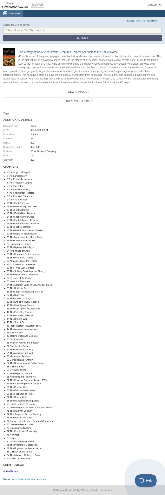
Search (82, 38)
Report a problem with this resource (24, 479)
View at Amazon (78, 91)
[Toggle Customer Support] (146, 480)
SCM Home (59, 490)
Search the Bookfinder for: (16, 25)
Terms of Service (90, 490)
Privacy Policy (73, 490)
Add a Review (10, 471)
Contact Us (106, 490)
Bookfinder (14, 13)
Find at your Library (78, 101)
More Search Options (142, 21)
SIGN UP (37, 4)
